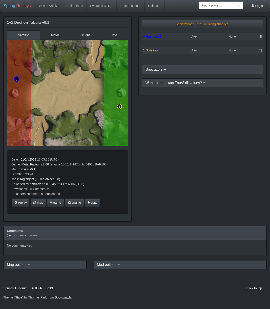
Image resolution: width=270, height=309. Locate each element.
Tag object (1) (29, 179)
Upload (154, 6)
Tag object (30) (49, 179)
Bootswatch (63, 297)
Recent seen (130, 6)
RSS (49, 288)
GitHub (37, 288)
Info (114, 35)
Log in (11, 235)
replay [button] (20, 202)
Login (257, 6)
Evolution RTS (101, 6)
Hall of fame (74, 6)
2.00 (46, 164)
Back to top (254, 288)
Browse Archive (48, 6)
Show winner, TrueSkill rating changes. (202, 24)
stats (92, 202)
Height (85, 35)
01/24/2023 (28, 159)
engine (74, 202)
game (55, 202)
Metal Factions (32, 164)
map (38, 202)
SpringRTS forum (15, 288)
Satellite (23, 35)
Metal (55, 35)
